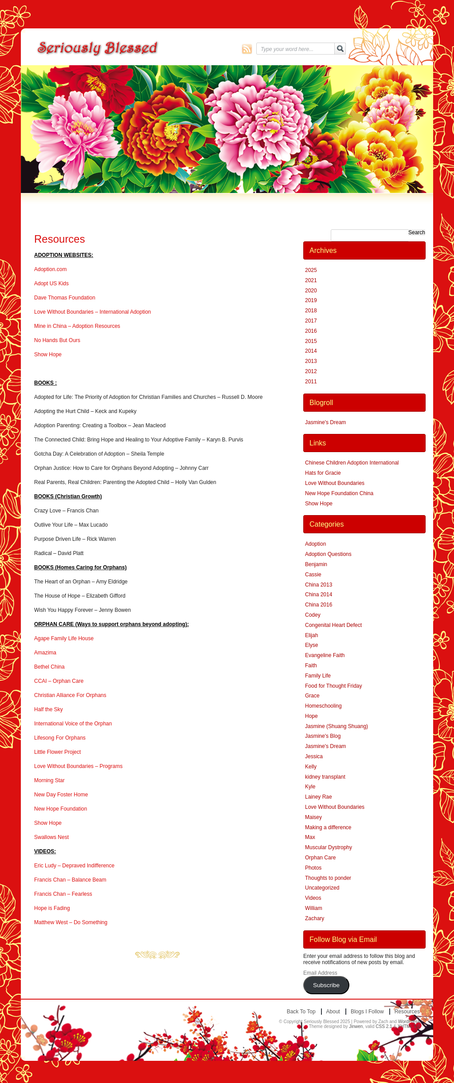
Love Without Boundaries (334, 483)
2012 (311, 371)
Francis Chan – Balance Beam (70, 880)
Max (310, 837)
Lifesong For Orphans (60, 738)
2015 (311, 341)
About (333, 1011)
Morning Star (49, 780)
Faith (311, 665)
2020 (311, 290)
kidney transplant (325, 777)
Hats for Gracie (323, 473)
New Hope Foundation (60, 809)
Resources (59, 239)
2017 (311, 321)
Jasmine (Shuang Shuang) (336, 726)
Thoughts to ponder (328, 878)
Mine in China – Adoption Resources (77, 326)
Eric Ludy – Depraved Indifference (74, 865)
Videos (313, 898)
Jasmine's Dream (325, 422)
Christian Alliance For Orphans (70, 695)
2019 (311, 300)
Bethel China (49, 667)
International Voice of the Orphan (73, 724)
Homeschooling (323, 706)
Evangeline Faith (324, 655)
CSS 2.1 (384, 1026)
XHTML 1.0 (409, 1026)
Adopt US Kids (51, 283)
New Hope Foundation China (339, 493)
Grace (312, 696)
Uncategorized (322, 888)
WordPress (409, 1021)
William (313, 908)
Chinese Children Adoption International (352, 463)
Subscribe (326, 985)
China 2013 (318, 585)
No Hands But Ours (57, 340)
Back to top (301, 1011)
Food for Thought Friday (333, 686)
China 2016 (318, 605)
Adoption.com (50, 269)
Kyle (310, 787)
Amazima (45, 653)
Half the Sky (48, 709)
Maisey (313, 817)
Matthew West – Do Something (70, 922)
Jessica (314, 756)
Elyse (311, 645)
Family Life (318, 676)
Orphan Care (320, 858)
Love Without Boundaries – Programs (78, 766)
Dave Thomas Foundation (64, 298)
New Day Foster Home (61, 795)
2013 (311, 361)
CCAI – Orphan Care (58, 681)
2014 (311, 351)
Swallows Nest (51, 837)
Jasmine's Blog (322, 736)
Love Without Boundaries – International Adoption (92, 312)
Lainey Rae (318, 797)
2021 (311, 280)
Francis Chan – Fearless (63, 894)
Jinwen (356, 1026)
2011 (311, 381)
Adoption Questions (328, 554)
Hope (311, 716)
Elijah (311, 635)
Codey (313, 615)
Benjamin (316, 564)
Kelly (311, 767)
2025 (311, 270)
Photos (313, 868)
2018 (311, 310)
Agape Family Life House (64, 638)
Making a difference (328, 827)
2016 (311, 331)
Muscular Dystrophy (328, 847)
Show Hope (48, 354)
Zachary (314, 918)
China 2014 (318, 594)
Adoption (315, 544)
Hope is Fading (52, 908)
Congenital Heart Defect (333, 625)
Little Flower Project (57, 752)
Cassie (313, 574)
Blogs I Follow (367, 1011)
